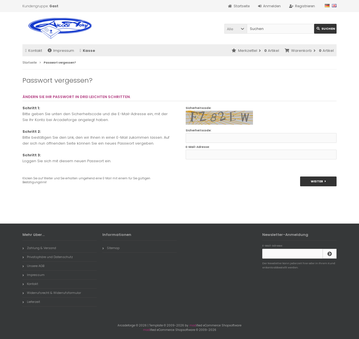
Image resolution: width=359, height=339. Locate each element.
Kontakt (33, 50)
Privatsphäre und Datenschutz (47, 257)
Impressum (61, 50)
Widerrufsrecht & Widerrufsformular (51, 293)
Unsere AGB (33, 266)
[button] (235, 29)
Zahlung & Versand (39, 248)
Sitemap (110, 248)
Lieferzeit (31, 301)
